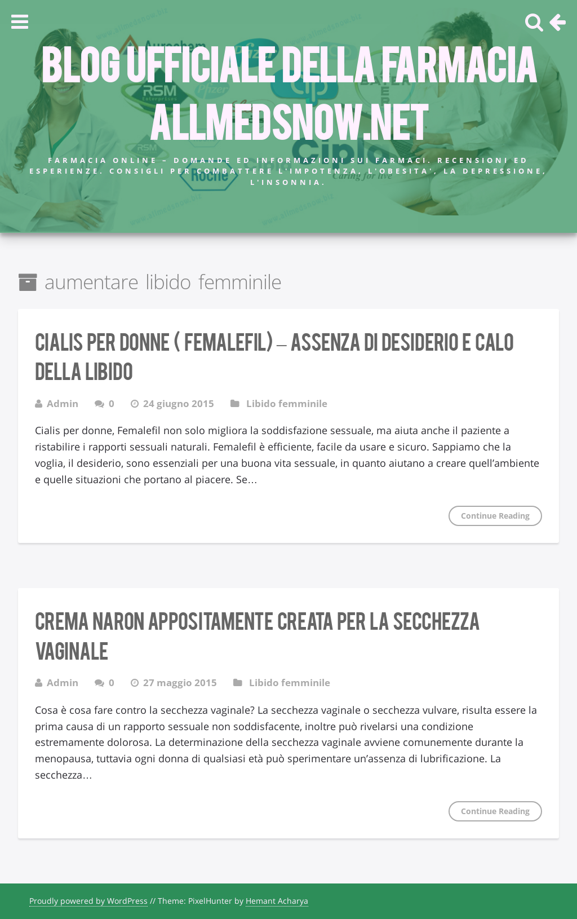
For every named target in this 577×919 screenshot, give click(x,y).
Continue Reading (495, 515)
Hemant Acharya (277, 900)
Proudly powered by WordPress (88, 900)
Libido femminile (286, 403)
